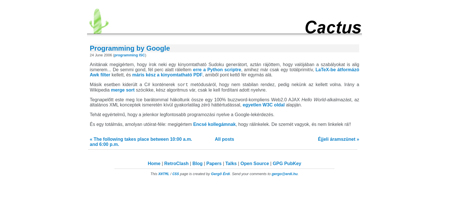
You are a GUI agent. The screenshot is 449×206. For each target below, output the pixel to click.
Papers (214, 164)
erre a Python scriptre (217, 69)
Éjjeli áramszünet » (338, 140)
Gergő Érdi (220, 175)
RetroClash (176, 164)
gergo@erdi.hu (285, 175)
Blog (197, 164)
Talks (231, 164)
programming (126, 55)
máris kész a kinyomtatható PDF (167, 74)
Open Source (255, 164)
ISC (142, 55)
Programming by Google (130, 48)
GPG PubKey (287, 164)
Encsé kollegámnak (214, 125)
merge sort (123, 90)
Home (154, 164)
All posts (224, 140)
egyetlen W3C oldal (264, 105)
